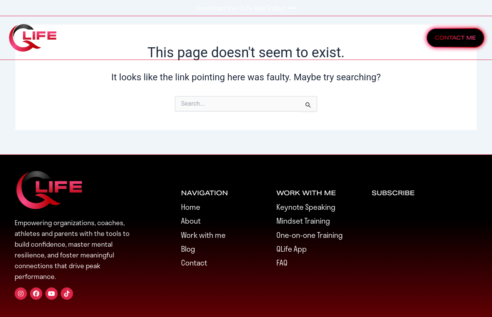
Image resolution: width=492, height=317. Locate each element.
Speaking (253, 37)
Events (203, 37)
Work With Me (146, 37)
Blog (340, 37)
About (301, 37)
